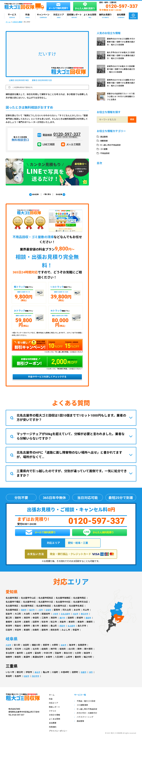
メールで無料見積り (41, 536)
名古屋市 (72, 632)
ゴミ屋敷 (104, 149)
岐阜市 (65, 651)
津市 (8, 682)
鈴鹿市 (85, 678)
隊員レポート (55, 713)
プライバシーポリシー (59, 737)
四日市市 (43, 682)
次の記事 (63, 194)
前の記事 (31, 194)
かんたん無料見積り (98, 536)
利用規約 (53, 733)
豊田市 (89, 624)
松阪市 (33, 682)
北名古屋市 (67, 620)
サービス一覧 (84, 701)
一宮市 (42, 616)
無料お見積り (105, 16)
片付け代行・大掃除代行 (91, 719)
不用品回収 (105, 153)
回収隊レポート (74, 16)
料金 (27, 16)
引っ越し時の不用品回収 (112, 145)
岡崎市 (24, 616)
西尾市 (62, 632)
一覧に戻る (47, 194)
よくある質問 (90, 16)
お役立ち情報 (17, 22)
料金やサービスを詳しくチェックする (47, 378)
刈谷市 (78, 620)
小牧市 (56, 620)
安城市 (51, 616)
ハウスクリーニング (88, 723)
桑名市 (38, 678)
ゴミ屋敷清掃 (85, 711)
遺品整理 (104, 136)
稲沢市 (33, 616)
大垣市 (9, 651)
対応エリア (58, 16)
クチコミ (53, 717)
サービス (12, 16)
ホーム (8, 22)
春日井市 (88, 620)
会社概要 (121, 16)
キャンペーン (43, 16)
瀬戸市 (62, 624)
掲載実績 (104, 141)
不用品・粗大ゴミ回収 (89, 707)
